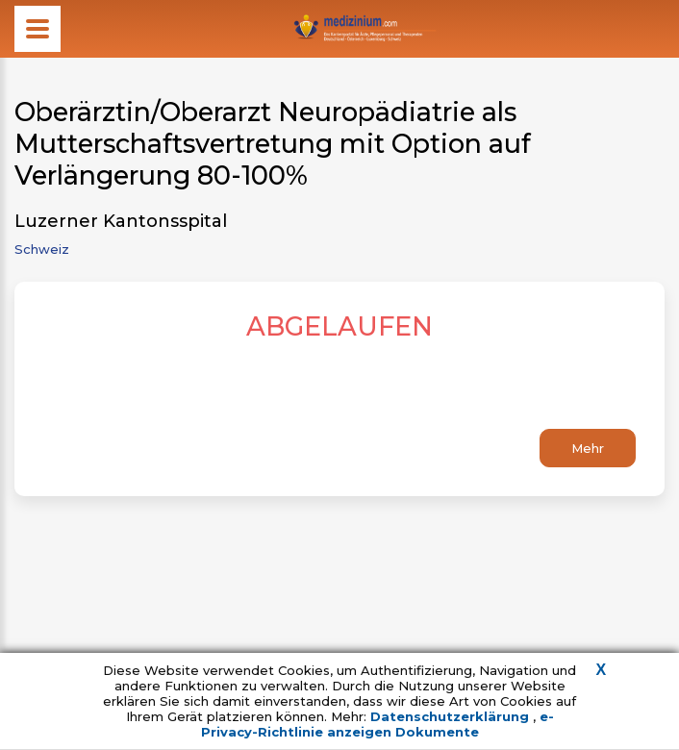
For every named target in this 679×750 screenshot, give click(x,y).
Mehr (587, 448)
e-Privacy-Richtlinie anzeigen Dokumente (377, 724)
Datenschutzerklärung (451, 716)
